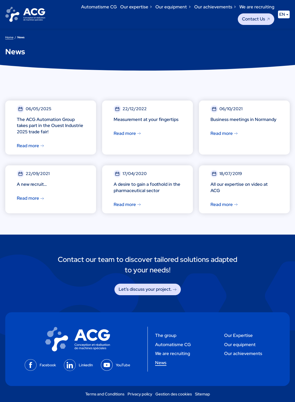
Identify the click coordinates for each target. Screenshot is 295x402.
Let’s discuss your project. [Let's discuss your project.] (145, 289)
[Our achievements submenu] (234, 7)
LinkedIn (86, 365)
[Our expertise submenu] (150, 7)
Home (9, 37)
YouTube (123, 365)
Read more (28, 146)
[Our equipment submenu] (189, 7)
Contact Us (253, 19)
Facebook (48, 365)
